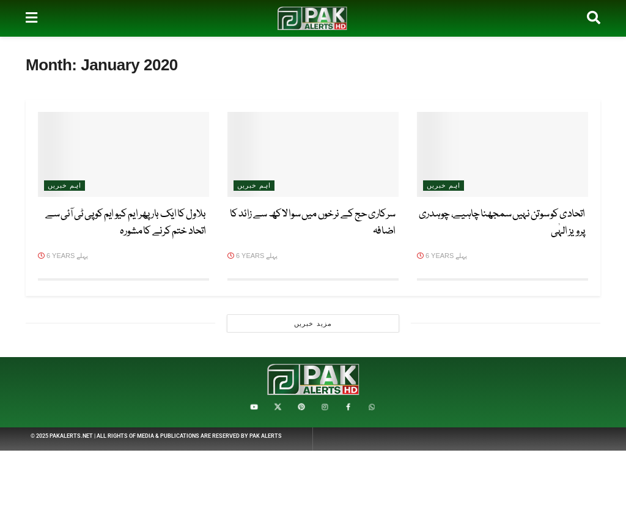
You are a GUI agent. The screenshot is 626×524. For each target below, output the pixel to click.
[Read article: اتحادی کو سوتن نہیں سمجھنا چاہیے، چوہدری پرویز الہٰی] (502, 154)
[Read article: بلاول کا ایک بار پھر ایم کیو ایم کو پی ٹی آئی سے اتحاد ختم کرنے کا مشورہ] (123, 154)
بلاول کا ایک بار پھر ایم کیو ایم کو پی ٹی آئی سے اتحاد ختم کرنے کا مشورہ (125, 223)
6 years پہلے (442, 255)
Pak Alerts (265, 436)
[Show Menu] (31, 18)
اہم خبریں (443, 185)
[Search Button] (593, 18)
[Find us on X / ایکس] (277, 407)
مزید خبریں (312, 323)
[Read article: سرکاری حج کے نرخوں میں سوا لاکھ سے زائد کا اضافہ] (313, 154)
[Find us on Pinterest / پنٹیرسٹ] (301, 407)
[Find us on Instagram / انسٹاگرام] (324, 407)
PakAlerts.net (71, 436)
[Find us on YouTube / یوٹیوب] (254, 407)
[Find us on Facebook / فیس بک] (348, 407)
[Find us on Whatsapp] (372, 407)
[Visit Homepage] (312, 18)
